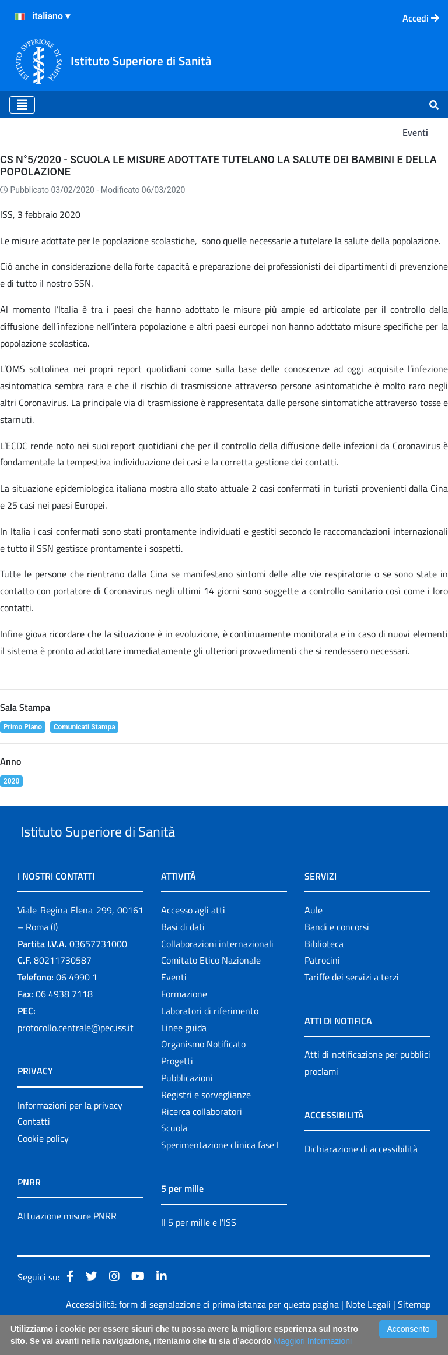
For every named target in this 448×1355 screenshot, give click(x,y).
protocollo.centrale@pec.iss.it (76, 1054)
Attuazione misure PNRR (67, 1243)
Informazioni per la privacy (70, 1132)
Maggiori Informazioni (313, 1341)
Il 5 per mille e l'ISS (198, 1249)
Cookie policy (43, 1165)
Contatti (34, 1149)
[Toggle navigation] (22, 105)
